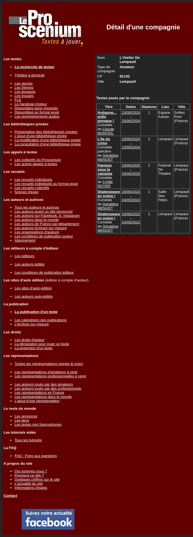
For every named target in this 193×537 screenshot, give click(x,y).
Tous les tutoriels (28, 440)
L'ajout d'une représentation (37, 401)
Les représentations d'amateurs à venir (46, 372)
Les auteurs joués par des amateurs (44, 384)
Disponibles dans (36, 108)
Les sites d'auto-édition (33, 288)
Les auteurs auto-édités (34, 296)
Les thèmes (24, 87)
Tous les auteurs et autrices (37, 207)
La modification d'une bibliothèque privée (48, 140)
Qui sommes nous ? (31, 471)
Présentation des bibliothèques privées (46, 132)
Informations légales (31, 488)
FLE (18, 100)
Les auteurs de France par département (47, 224)
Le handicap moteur (31, 104)
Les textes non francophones (38, 424)
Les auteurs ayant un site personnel (43, 211)
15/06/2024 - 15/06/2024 (131, 116)
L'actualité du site (29, 483)
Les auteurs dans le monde (37, 220)
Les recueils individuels (33, 180)
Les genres (24, 83)
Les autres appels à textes (36, 164)
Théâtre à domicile (30, 75)
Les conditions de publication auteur (44, 236)
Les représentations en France (39, 393)
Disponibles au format (37, 112)
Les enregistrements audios (37, 116)
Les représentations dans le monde (43, 397)
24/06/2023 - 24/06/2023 (131, 196)
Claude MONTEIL (105, 131)
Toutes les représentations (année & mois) (49, 364)
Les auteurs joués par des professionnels (48, 388)
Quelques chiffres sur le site (37, 479)
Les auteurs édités (29, 264)
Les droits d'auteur (29, 340)
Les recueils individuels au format (46, 184)
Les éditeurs (25, 256)
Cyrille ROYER (105, 184)
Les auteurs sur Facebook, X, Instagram (47, 216)
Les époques (25, 92)
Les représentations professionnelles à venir (50, 376)
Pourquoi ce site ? (29, 475)
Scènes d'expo (26, 192)
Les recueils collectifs (32, 188)
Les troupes (24, 96)
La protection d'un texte (33, 348)
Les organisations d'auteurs (37, 232)
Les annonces (26, 416)
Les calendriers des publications (41, 320)
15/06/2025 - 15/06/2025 (131, 169)
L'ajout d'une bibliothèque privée (41, 136)
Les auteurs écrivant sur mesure (41, 228)
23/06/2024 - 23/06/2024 (131, 143)
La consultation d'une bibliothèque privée (48, 144)
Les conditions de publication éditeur (44, 272)
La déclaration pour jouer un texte (42, 344)
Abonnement (25, 240)
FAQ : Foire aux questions (36, 456)
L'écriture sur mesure (32, 324)
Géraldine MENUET (107, 157)
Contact (10, 496)
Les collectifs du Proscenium (38, 160)
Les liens (22, 420)
